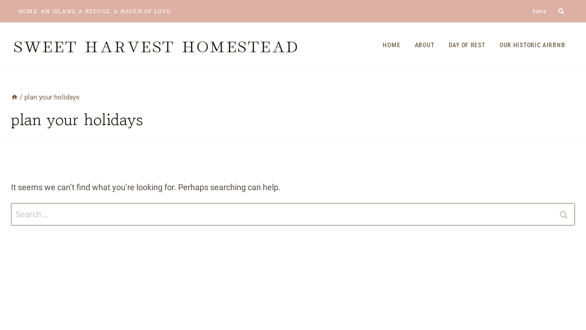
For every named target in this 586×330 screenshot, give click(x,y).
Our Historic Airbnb (532, 45)
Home (539, 11)
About (424, 45)
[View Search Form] (561, 11)
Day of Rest (467, 45)
